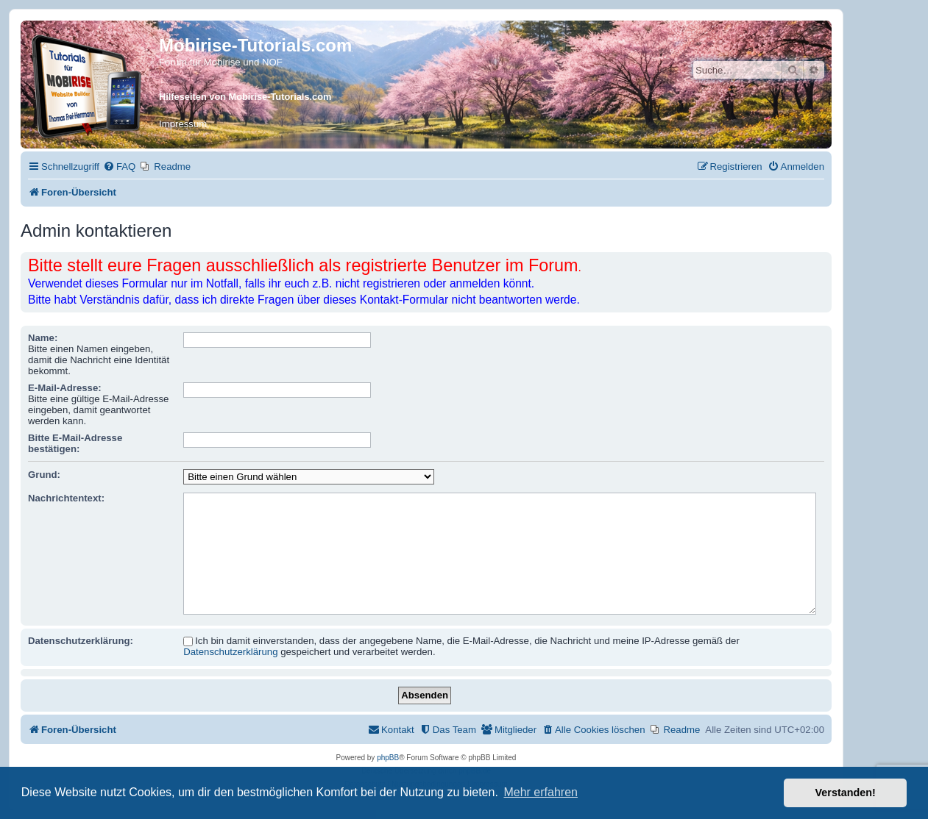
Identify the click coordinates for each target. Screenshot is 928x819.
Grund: (44, 474)
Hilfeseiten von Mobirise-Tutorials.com (245, 96)
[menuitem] (119, 166)
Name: (42, 337)
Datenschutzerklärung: (80, 640)
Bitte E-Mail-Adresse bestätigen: (75, 443)
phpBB (388, 758)
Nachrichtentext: (66, 498)
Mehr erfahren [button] (540, 792)
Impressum (183, 123)
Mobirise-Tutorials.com (255, 45)
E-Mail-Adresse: (65, 387)
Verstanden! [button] (845, 792)
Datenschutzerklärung (230, 651)
